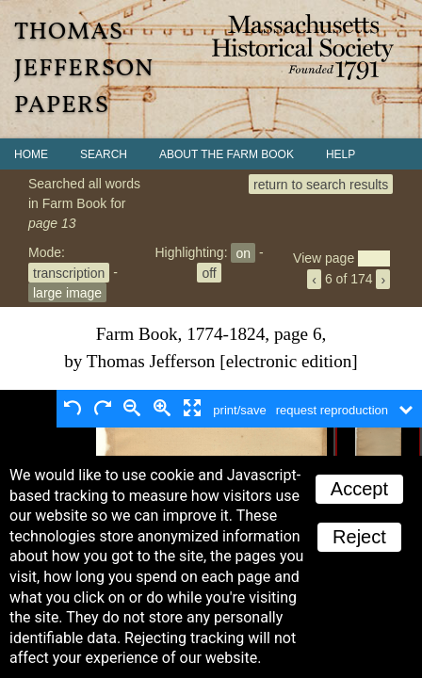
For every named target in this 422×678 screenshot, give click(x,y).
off (209, 272)
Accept (359, 488)
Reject (359, 536)
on (243, 252)
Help (340, 154)
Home (31, 154)
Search (103, 154)
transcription (69, 272)
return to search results (320, 183)
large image (67, 291)
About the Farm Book (226, 154)
